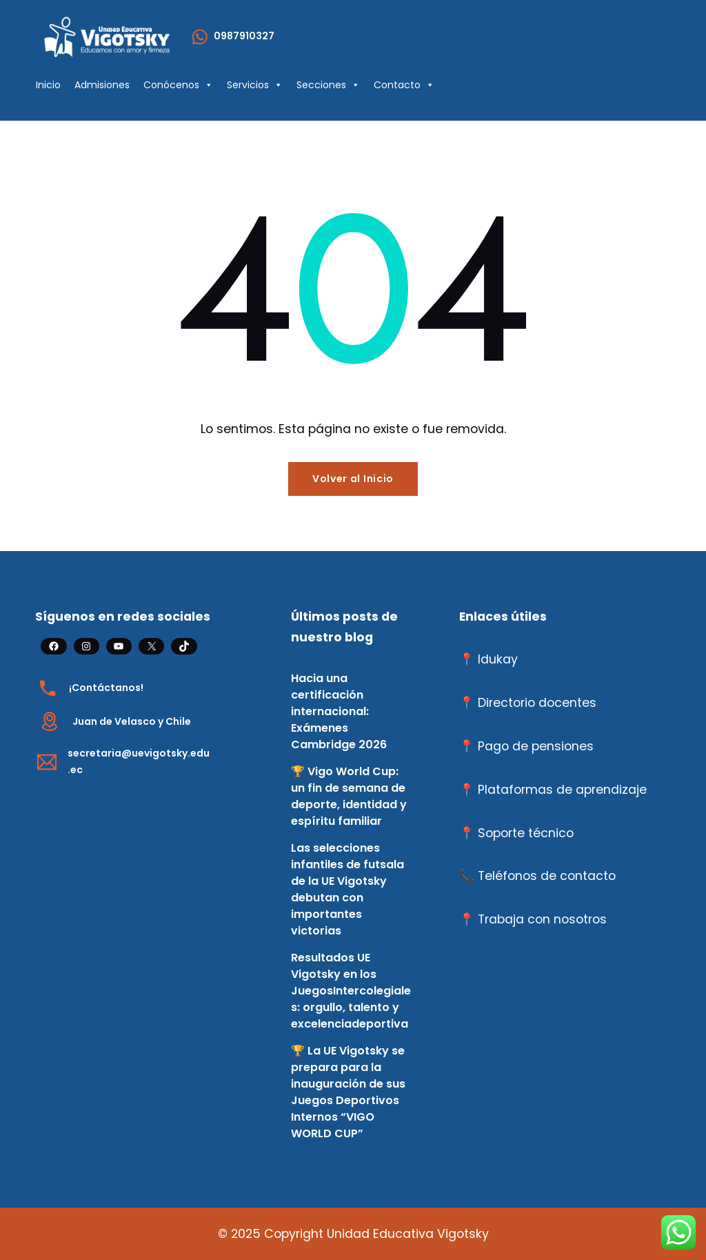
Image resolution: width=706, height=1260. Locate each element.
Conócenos (178, 85)
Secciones (328, 85)
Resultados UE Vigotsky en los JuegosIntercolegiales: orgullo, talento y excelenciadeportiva (351, 991)
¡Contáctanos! (106, 687)
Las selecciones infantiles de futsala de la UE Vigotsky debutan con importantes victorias (347, 889)
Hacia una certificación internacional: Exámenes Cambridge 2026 (339, 711)
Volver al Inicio (353, 479)
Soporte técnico (526, 833)
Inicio (48, 85)
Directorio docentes (537, 702)
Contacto (404, 85)
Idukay (498, 659)
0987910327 (244, 36)
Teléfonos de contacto (547, 876)
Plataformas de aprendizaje (562, 789)
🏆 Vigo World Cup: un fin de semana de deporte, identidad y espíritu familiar (349, 796)
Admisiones (102, 85)
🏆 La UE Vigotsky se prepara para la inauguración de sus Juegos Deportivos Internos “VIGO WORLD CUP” (348, 1092)
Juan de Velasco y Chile (131, 721)
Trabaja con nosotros (542, 919)
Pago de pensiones (536, 746)
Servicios (255, 85)
